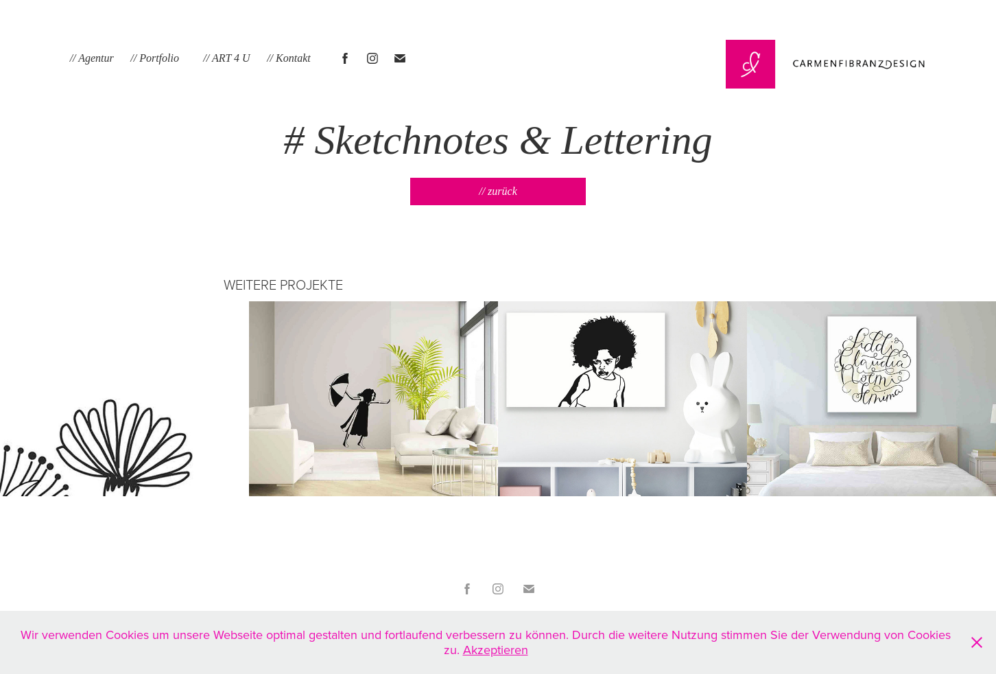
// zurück (498, 191)
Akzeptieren (495, 649)
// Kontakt (289, 58)
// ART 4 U (226, 58)
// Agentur (92, 58)
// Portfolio (154, 58)
